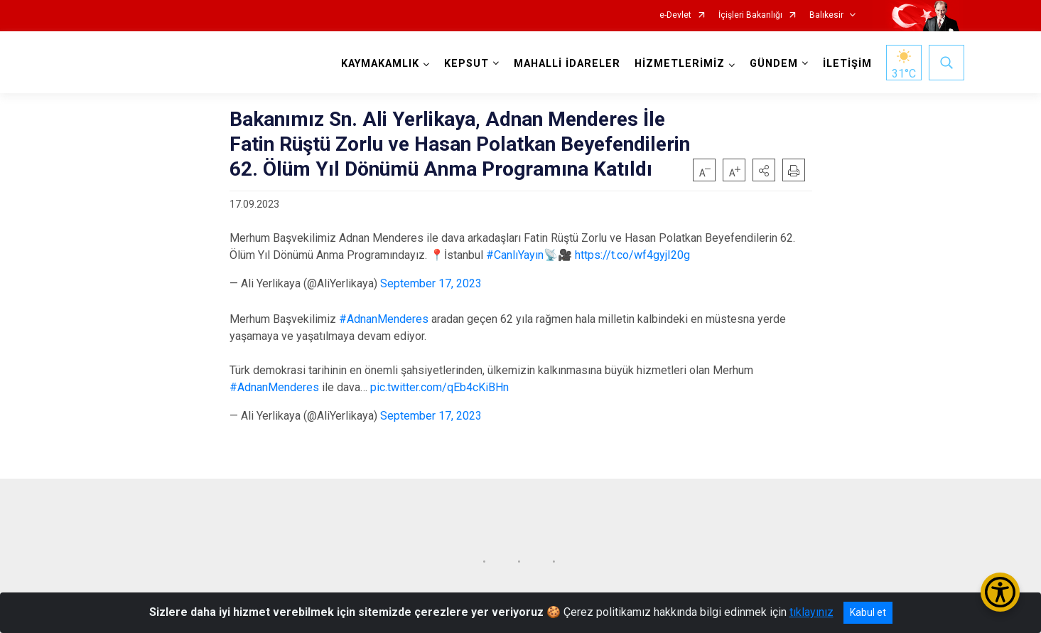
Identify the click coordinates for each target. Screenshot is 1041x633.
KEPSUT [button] (465, 64)
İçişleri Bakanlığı (750, 15)
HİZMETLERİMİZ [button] (678, 64)
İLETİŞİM (845, 64)
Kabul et (868, 612)
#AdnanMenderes (383, 319)
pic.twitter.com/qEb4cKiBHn (439, 387)
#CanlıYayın (515, 255)
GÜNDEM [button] (772, 64)
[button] (764, 170)
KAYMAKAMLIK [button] (379, 64)
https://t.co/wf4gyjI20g (632, 255)
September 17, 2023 (431, 283)
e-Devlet (675, 15)
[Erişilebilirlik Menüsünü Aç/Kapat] (1000, 592)
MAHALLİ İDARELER (565, 64)
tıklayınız (811, 612)
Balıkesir (826, 15)
